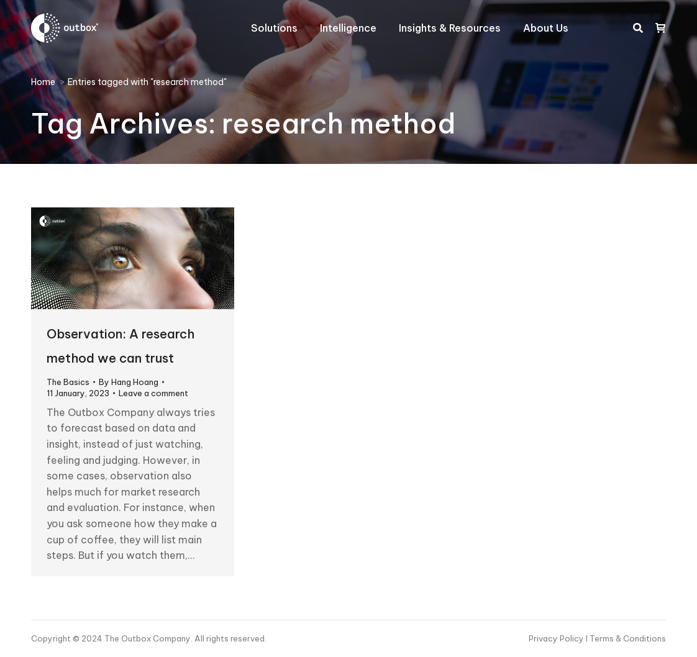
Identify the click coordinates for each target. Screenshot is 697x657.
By (128, 382)
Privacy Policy (557, 638)
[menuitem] (274, 28)
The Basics (68, 382)
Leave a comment (153, 393)
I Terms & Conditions (626, 638)
